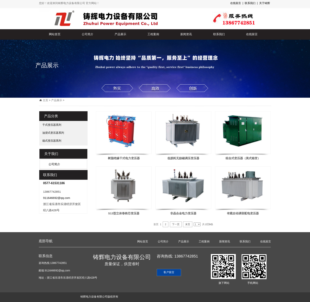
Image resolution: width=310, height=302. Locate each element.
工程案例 (153, 34)
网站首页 (54, 34)
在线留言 (252, 34)
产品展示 (120, 34)
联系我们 (219, 34)
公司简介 (87, 34)
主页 (45, 100)
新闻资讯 (186, 34)
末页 (187, 224)
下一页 (176, 224)
